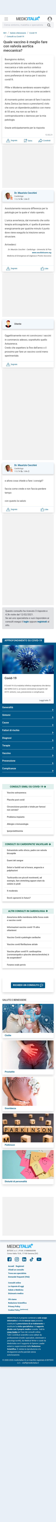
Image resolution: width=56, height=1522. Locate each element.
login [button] (26, 621)
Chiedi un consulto (16, 1270)
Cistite (8, 1035)
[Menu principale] (6, 19)
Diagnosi (28, 739)
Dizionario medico (15, 1293)
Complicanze (28, 769)
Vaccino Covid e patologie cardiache (23, 937)
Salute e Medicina (15, 1290)
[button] (11, 140)
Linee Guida (12, 1332)
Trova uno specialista (17, 1273)
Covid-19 (11, 678)
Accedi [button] (11, 1266)
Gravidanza (10, 1108)
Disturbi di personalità (16, 1181)
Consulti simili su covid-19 (28, 786)
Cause (28, 723)
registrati (42, 621)
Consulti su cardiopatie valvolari (28, 844)
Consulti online (14, 1283)
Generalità (28, 708)
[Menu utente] (50, 19)
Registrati (20, 1266)
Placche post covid (15, 800)
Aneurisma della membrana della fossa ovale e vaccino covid (27, 918)
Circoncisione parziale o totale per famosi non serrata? (26, 808)
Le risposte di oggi (16, 1286)
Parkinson (10, 1145)
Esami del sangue (15, 860)
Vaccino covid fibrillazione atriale (22, 944)
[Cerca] (50, 25)
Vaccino (28, 754)
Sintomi (28, 716)
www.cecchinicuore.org (41, 252)
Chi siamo (12, 1299)
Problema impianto (16, 817)
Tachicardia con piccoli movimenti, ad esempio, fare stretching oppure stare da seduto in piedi (25, 880)
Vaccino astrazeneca (16, 792)
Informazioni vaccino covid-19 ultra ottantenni (23, 928)
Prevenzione (28, 762)
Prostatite (10, 1072)
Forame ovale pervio (16, 965)
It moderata (12, 891)
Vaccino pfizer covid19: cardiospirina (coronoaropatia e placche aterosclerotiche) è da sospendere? (28, 954)
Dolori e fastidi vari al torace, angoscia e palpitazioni (25, 869)
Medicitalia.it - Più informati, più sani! (28, 19)
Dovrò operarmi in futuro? (19, 898)
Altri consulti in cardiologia (28, 911)
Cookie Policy (14, 1310)
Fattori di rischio (28, 731)
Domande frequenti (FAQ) (19, 1277)
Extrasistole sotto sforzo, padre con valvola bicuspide (27, 852)
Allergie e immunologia (17, 824)
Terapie (28, 746)
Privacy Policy (14, 1306)
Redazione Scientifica (17, 1303)
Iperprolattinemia (15, 831)
